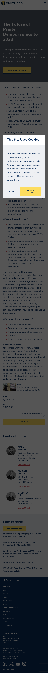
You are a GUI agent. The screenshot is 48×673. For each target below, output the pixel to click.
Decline (11, 191)
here (34, 168)
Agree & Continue (30, 191)
